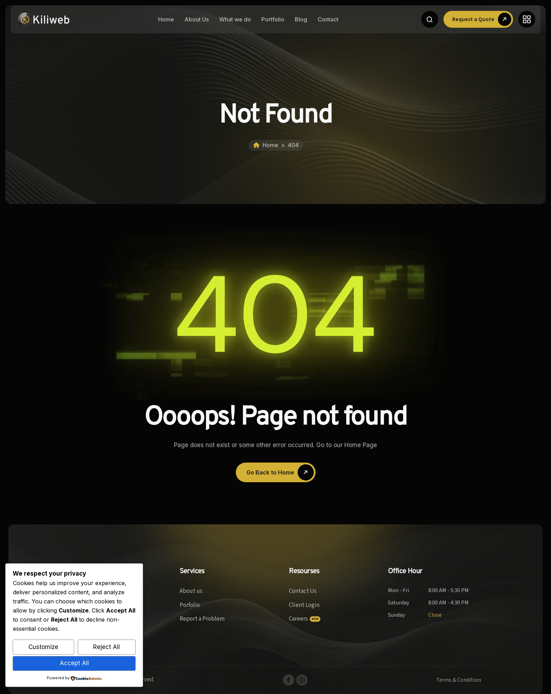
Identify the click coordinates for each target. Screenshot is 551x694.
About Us (196, 19)
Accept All (74, 663)
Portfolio (272, 19)
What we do (235, 19)
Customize (43, 646)
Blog (301, 19)
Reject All (106, 646)
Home (166, 19)
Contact (328, 19)
